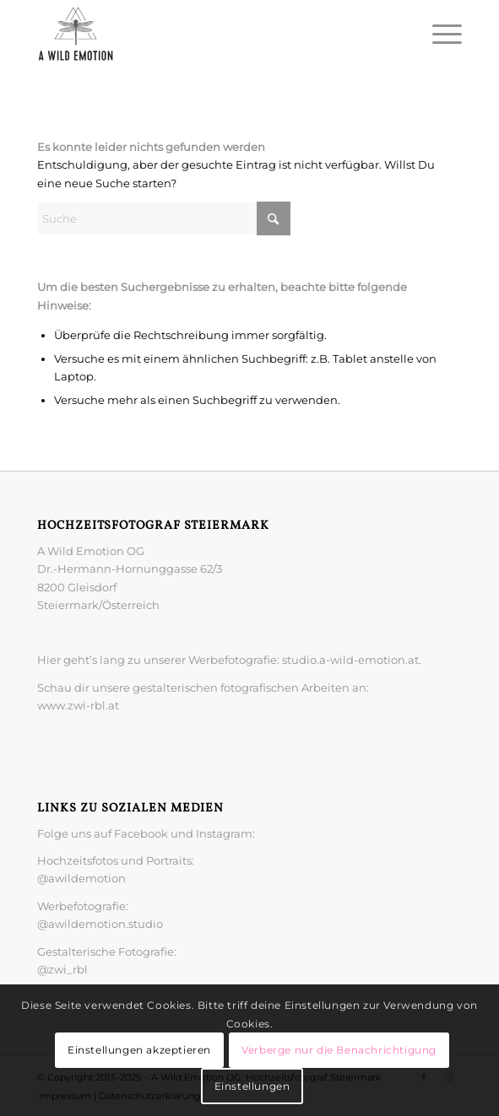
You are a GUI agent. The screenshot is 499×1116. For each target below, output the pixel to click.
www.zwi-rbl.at (78, 705)
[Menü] (438, 33)
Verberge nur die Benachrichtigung (339, 1049)
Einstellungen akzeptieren (139, 1049)
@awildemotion (81, 878)
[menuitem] (438, 33)
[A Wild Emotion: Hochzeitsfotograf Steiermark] (207, 33)
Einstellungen (252, 1086)
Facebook (142, 833)
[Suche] (163, 218)
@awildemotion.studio (100, 923)
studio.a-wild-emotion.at (350, 659)
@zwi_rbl (62, 969)
